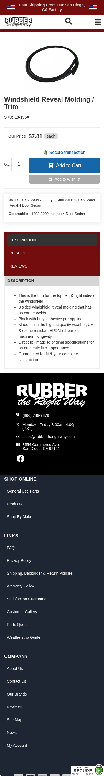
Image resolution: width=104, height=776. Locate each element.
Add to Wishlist (67, 179)
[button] (69, 21)
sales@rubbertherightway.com (48, 437)
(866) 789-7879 (35, 415)
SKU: (8, 117)
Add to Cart (68, 165)
